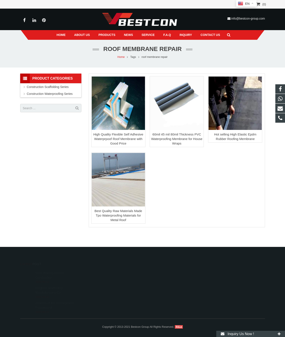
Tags (133, 56)
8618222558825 (160, 271)
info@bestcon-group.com (248, 18)
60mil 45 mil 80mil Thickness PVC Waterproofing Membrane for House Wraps (177, 138)
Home (121, 56)
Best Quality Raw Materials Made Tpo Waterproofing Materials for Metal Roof (118, 215)
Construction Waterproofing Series (50, 93)
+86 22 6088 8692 (161, 277)
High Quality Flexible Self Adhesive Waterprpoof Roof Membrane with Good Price (118, 138)
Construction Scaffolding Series (48, 87)
